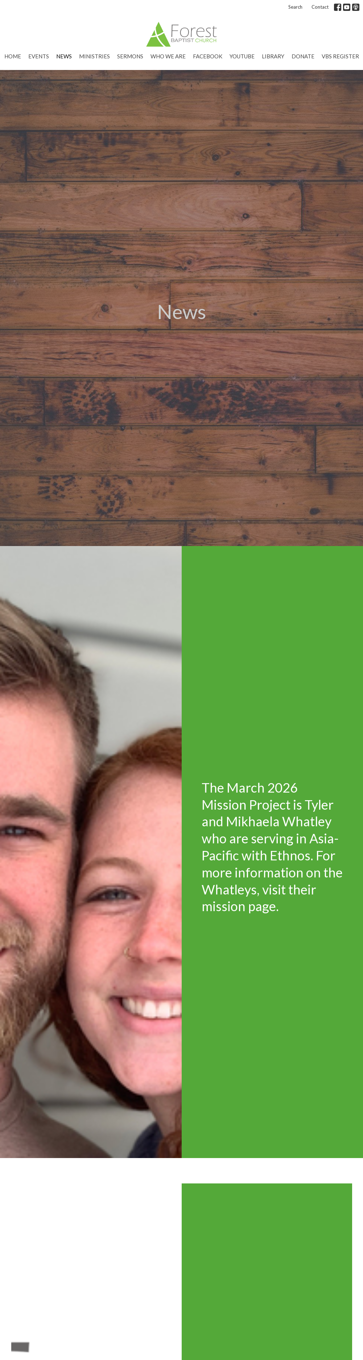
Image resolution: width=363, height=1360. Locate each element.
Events (38, 56)
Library (273, 56)
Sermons (130, 56)
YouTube (242, 56)
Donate (303, 56)
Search (295, 7)
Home (12, 56)
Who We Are (168, 56)
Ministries (94, 56)
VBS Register (340, 56)
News (64, 56)
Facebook (207, 56)
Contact (320, 7)
